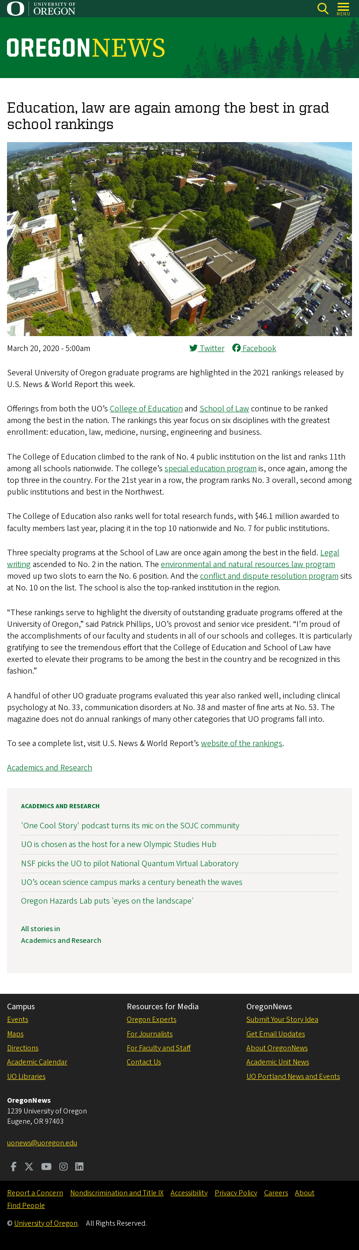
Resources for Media (163, 1007)
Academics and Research (49, 768)
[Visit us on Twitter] (29, 1168)
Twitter (206, 348)
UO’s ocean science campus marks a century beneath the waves (132, 882)
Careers (276, 1193)
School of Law (224, 409)
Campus (21, 1007)
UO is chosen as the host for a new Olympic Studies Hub (118, 844)
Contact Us (144, 1062)
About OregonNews (277, 1048)
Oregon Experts (151, 1019)
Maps (15, 1034)
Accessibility (189, 1193)
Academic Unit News (277, 1062)
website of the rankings (241, 743)
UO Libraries (26, 1076)
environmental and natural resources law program (248, 564)
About (305, 1193)
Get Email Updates (275, 1034)
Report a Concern (35, 1193)
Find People (26, 1205)
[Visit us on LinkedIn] (79, 1168)
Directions (22, 1048)
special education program (211, 468)
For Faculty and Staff (159, 1048)
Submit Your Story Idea (282, 1019)
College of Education (146, 409)
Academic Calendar (37, 1062)
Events (17, 1019)
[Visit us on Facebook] (14, 1168)
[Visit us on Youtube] (46, 1168)
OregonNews (269, 1007)
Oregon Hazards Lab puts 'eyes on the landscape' (107, 901)
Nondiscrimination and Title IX (117, 1193)
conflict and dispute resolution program (269, 576)
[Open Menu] (344, 8)
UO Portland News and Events (293, 1076)
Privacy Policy (236, 1193)
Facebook (254, 348)
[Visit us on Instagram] (64, 1168)
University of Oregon (46, 1223)
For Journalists (149, 1034)
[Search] (323, 8)
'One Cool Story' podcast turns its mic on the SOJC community (130, 826)
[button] (179, 333)
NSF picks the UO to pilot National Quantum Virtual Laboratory (129, 863)
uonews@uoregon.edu (42, 1143)
